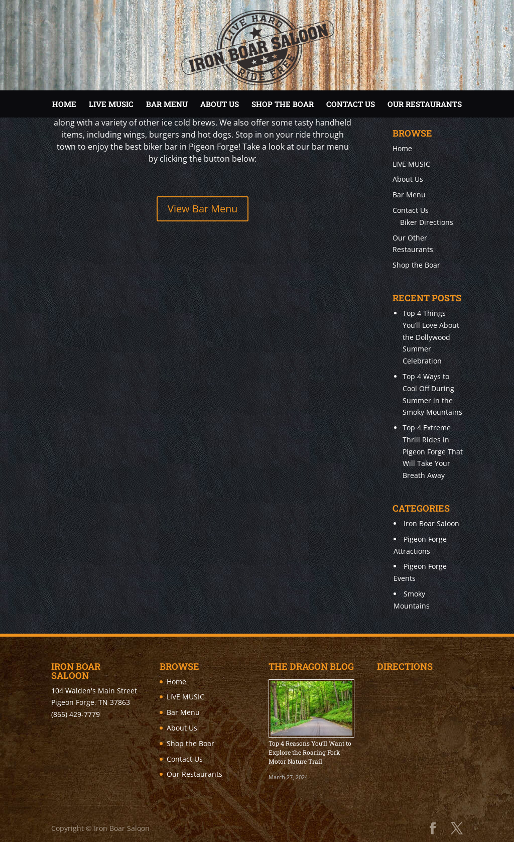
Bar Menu (167, 104)
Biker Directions (426, 222)
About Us (219, 104)
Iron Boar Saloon (431, 523)
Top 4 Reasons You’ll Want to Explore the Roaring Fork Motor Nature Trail (310, 752)
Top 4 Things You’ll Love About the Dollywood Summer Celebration (431, 337)
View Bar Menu (202, 208)
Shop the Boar (282, 104)
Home (64, 104)
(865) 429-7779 (75, 714)
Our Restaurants (425, 104)
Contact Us (350, 104)
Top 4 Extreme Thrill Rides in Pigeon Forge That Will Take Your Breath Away (433, 451)
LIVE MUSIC (111, 104)
